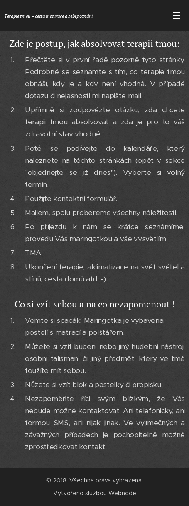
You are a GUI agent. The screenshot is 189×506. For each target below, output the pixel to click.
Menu (176, 15)
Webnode (122, 493)
